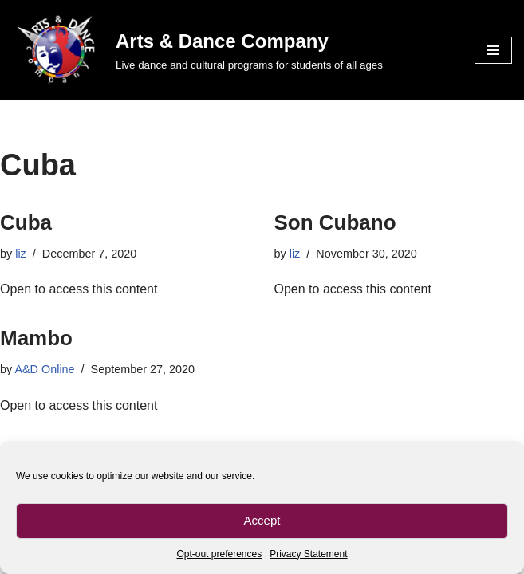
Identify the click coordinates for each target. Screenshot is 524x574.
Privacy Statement (308, 554)
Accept (262, 520)
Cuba (26, 222)
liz (20, 253)
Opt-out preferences (219, 554)
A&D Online (44, 369)
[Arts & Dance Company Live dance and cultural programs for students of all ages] (197, 49)
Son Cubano (335, 222)
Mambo (36, 338)
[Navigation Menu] (493, 50)
